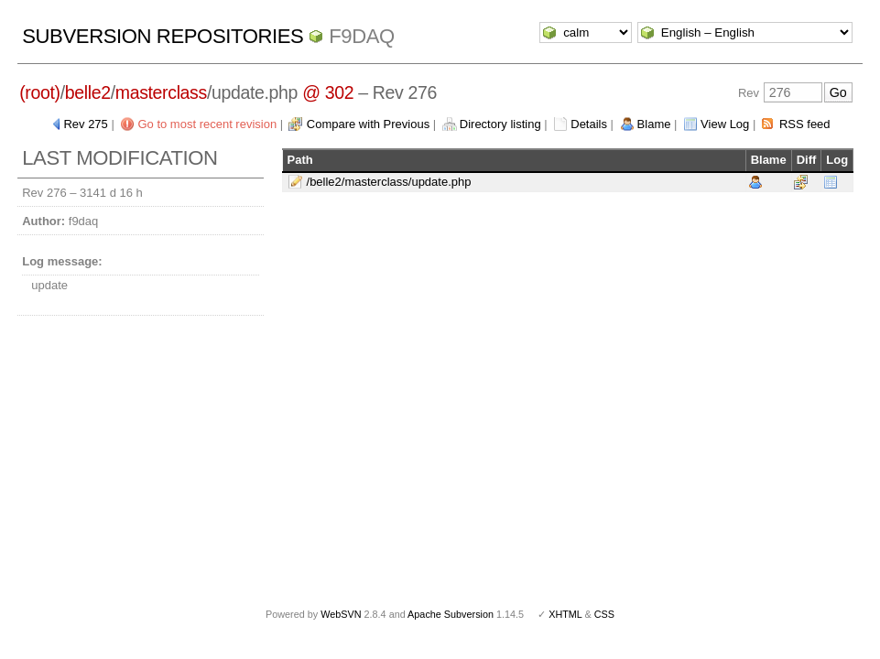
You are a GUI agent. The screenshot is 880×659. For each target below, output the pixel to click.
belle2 (88, 92)
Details (588, 124)
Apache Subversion (450, 614)
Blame (654, 124)
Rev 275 (85, 124)
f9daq (362, 36)
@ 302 (327, 92)
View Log (725, 124)
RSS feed (805, 124)
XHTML (565, 614)
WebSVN (340, 614)
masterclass (161, 92)
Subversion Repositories (162, 36)
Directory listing (500, 124)
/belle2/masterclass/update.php (389, 182)
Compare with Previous (368, 124)
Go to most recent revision (207, 124)
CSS (604, 614)
